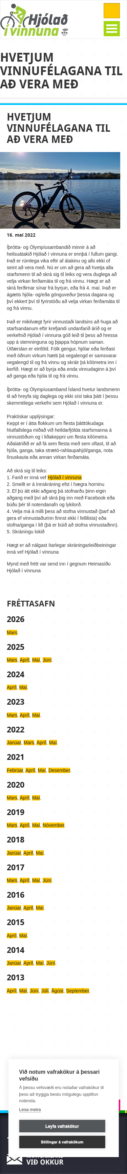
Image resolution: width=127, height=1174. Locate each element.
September (77, 991)
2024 (15, 674)
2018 (15, 840)
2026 (15, 619)
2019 (15, 812)
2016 (15, 895)
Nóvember (53, 825)
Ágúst (57, 991)
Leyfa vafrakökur (62, 1126)
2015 (15, 922)
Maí (36, 660)
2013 (15, 977)
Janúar (14, 742)
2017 (15, 867)
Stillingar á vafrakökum (62, 1142)
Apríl (24, 660)
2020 (15, 785)
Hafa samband (37, 1159)
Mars (12, 632)
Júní (47, 660)
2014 (15, 950)
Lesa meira (30, 1109)
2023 (15, 702)
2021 (15, 757)
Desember (59, 770)
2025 (15, 647)
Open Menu (112, 28)
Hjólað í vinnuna (65, 477)
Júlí (45, 991)
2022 (15, 729)
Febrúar (15, 770)
